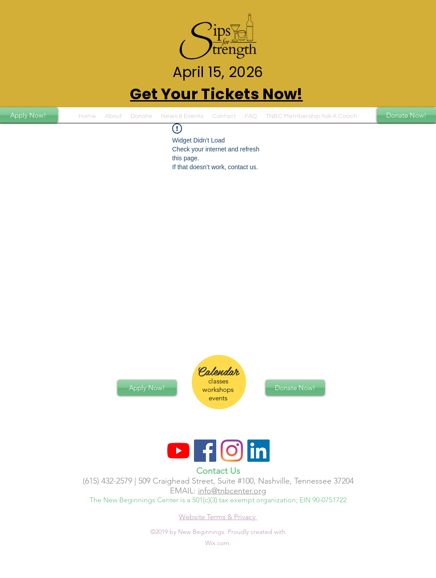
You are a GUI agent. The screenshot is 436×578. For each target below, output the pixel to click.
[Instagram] (232, 451)
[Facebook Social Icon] (205, 451)
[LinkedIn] (258, 451)
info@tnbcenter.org (232, 491)
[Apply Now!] (147, 387)
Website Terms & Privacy (218, 517)
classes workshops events (218, 389)
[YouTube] (178, 451)
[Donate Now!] (406, 115)
